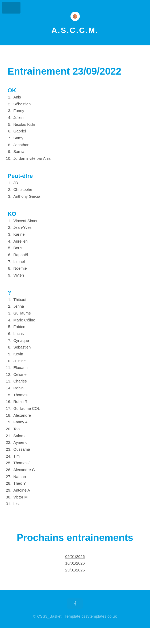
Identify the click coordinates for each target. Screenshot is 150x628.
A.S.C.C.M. (75, 30)
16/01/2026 (75, 563)
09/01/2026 (75, 556)
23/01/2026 (75, 570)
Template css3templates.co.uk (91, 616)
